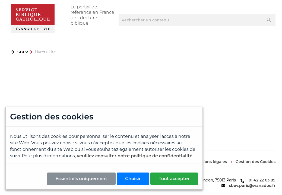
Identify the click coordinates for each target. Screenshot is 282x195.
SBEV (22, 52)
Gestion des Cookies (255, 161)
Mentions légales (210, 161)
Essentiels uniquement (81, 178)
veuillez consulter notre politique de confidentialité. (135, 155)
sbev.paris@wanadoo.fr (252, 185)
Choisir (133, 178)
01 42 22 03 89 (262, 180)
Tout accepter (174, 178)
